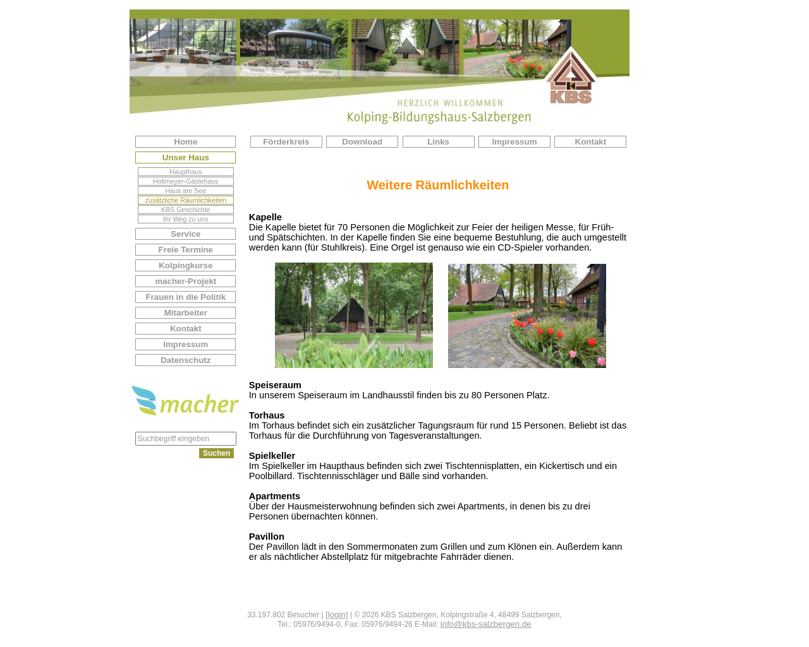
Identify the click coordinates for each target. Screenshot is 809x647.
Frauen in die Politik (185, 297)
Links (438, 141)
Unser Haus (185, 157)
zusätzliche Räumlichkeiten (186, 200)
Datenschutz (185, 360)
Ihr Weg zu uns (185, 219)
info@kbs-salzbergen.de (486, 624)
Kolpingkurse (185, 265)
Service (185, 234)
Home (185, 141)
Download (362, 141)
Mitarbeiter (185, 313)
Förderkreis (286, 141)
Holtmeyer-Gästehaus (186, 181)
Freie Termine (186, 249)
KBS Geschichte (185, 209)
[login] (336, 614)
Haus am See (186, 190)
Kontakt (186, 328)
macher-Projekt (185, 281)
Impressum (185, 344)
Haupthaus (185, 171)
